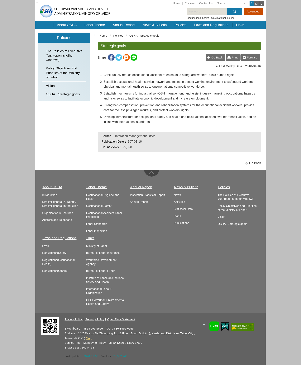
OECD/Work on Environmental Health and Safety (105, 302)
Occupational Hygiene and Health (102, 197)
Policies (180, 25)
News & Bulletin (155, 25)
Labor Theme (94, 25)
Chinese (190, 3)
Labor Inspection (96, 231)
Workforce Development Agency (101, 262)
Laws (45, 245)
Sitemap (222, 3)
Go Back (217, 57)
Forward (252, 57)
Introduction (49, 194)
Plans (177, 216)
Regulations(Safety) (54, 252)
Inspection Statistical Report (147, 194)
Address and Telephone (57, 219)
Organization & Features (57, 213)
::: (36, 3)
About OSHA (67, 25)
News (177, 194)
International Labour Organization (98, 290)
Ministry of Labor (96, 245)
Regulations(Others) (55, 270)
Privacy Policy (73, 319)
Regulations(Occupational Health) (58, 262)
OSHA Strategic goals (63, 94)
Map (88, 338)
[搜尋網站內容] (210, 11)
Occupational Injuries (222, 17)
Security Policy (94, 319)
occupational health (198, 17)
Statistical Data (183, 208)
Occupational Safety (98, 205)
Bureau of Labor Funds (100, 270)
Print (235, 57)
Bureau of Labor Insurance (103, 252)
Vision (50, 86)
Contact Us (206, 3)
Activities (179, 201)
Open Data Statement (121, 319)
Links (240, 25)
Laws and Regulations (211, 25)
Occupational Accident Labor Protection (104, 215)
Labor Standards (96, 223)
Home (176, 3)
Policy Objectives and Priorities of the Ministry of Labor (63, 73)
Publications (181, 222)
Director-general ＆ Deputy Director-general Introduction (60, 203)
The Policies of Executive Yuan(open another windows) (64, 55)
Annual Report (124, 25)
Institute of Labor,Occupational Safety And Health (105, 280)
